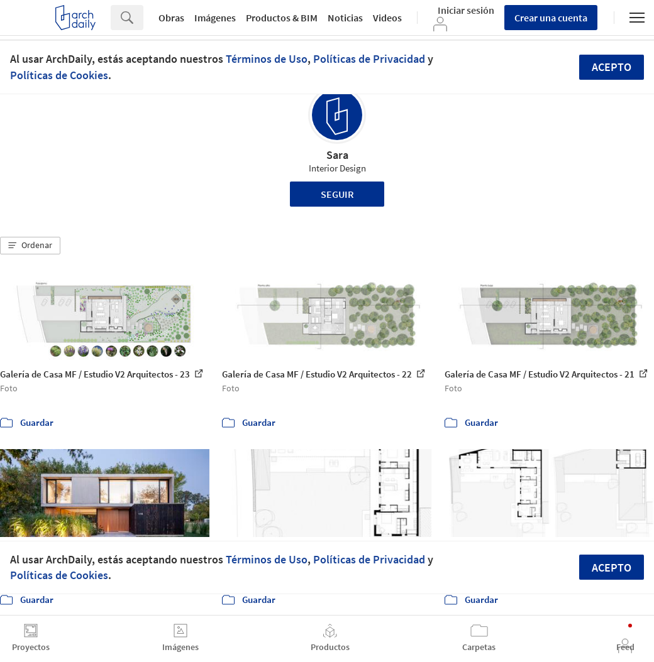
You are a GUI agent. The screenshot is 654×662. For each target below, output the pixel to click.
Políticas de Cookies (59, 75)
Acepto (611, 67)
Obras (171, 18)
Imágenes (215, 18)
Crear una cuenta (550, 17)
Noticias (345, 18)
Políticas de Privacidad (369, 59)
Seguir (337, 194)
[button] (30, 245)
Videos (387, 18)
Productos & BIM (282, 18)
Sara (337, 155)
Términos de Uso (267, 59)
